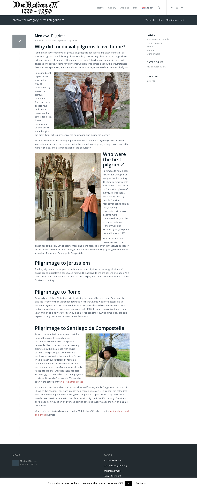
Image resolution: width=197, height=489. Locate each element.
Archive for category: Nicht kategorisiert (38, 20)
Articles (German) (112, 460)
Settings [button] (141, 483)
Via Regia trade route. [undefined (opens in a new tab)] (72, 381)
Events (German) (112, 475)
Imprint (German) (112, 470)
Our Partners (153, 53)
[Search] (158, 7)
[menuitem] (100, 7)
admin (74, 40)
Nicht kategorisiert (58, 40)
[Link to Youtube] (182, 7)
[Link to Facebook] (171, 7)
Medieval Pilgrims (50, 35)
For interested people (158, 39)
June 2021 (152, 80)
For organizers (154, 42)
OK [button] (128, 483)
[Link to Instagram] (176, 7)
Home (150, 46)
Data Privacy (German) (115, 465)
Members (152, 50)
